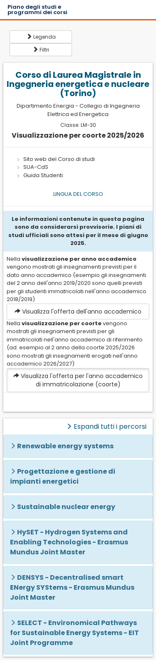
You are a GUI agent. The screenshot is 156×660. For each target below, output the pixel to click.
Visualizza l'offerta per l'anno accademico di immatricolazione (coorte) (78, 380)
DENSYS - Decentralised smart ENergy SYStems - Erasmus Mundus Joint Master (72, 587)
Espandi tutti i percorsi (106, 426)
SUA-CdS (35, 167)
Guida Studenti (43, 175)
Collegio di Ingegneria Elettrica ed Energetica (93, 110)
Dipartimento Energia (45, 106)
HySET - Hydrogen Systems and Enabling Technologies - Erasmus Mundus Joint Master (69, 542)
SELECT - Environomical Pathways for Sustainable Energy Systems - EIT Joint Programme (74, 633)
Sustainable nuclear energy (66, 507)
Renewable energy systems (65, 446)
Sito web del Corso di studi (59, 159)
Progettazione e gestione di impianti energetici (62, 476)
